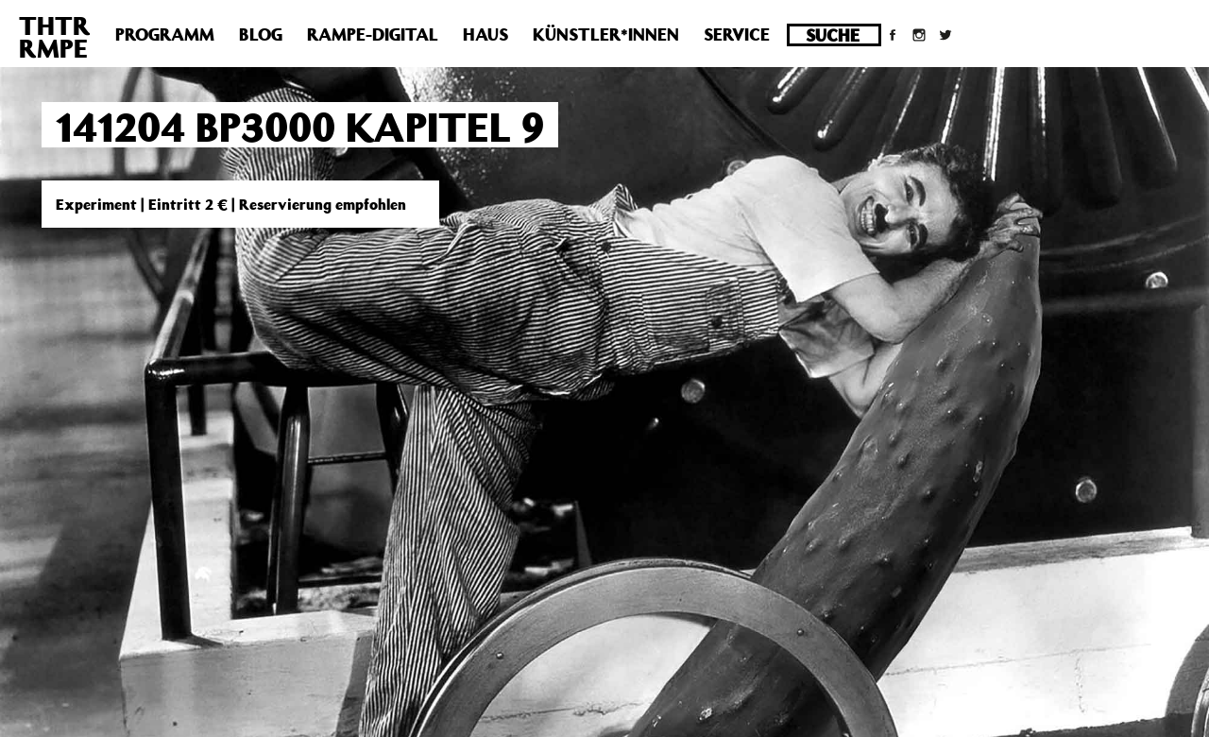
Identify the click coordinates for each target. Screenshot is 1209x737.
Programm (164, 34)
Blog (260, 34)
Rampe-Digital (372, 34)
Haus (485, 34)
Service (737, 34)
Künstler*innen (606, 34)
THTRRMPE (55, 36)
